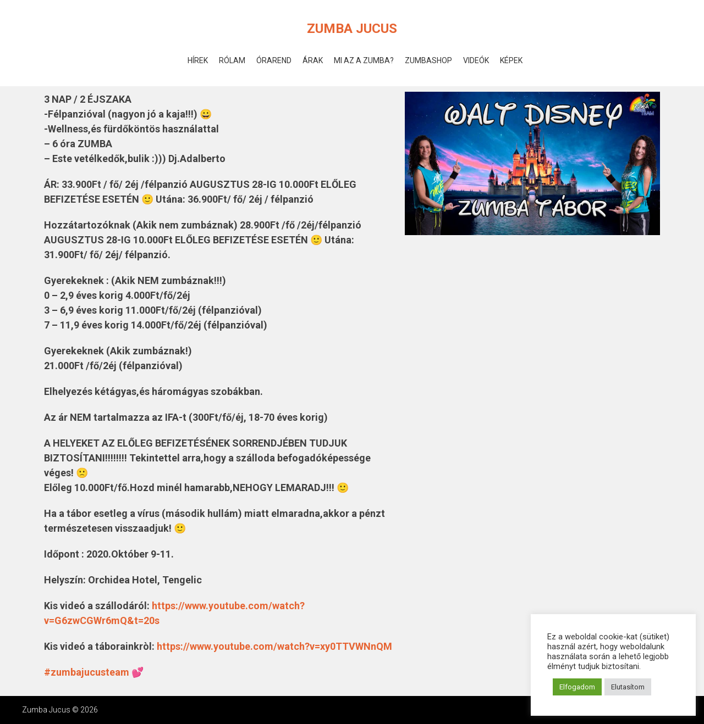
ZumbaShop (428, 60)
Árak (312, 60)
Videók (476, 60)
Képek (511, 60)
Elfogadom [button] (577, 687)
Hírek (198, 60)
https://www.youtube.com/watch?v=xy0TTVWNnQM (274, 646)
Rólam (232, 60)
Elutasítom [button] (628, 687)
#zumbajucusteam (86, 672)
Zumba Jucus (352, 28)
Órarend (274, 60)
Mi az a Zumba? (364, 60)
